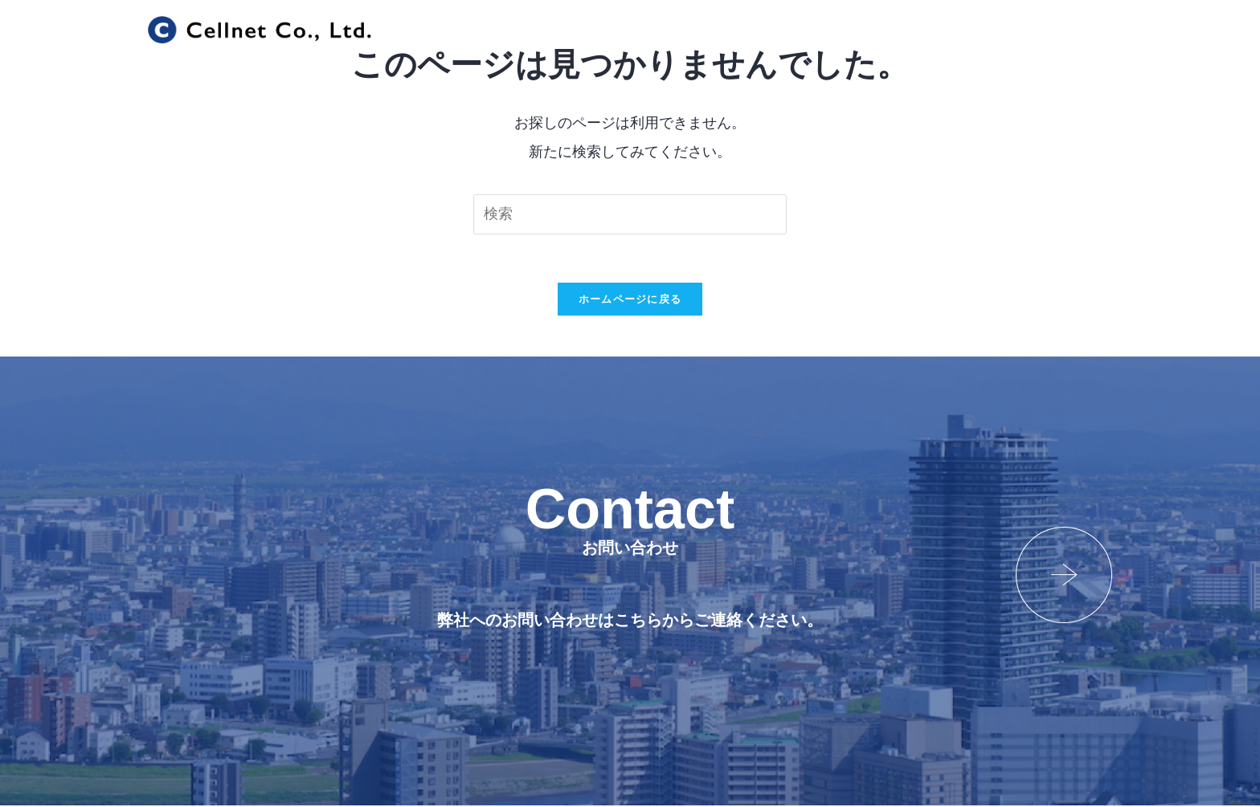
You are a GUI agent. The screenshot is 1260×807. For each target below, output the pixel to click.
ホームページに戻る (630, 300)
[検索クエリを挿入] (630, 214)
